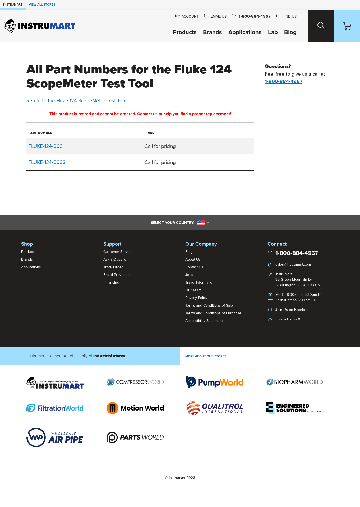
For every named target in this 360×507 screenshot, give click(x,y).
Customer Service (117, 252)
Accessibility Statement (204, 321)
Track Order (113, 267)
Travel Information (199, 282)
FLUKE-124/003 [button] (46, 146)
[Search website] (321, 26)
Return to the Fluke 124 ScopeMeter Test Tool (76, 101)
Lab (273, 32)
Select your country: (180, 222)
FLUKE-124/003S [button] (47, 162)
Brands (212, 32)
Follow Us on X (287, 319)
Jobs (189, 275)
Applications (245, 32)
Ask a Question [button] (115, 259)
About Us (193, 259)
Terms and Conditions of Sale (209, 305)
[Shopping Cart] (347, 26)
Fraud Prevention (117, 275)
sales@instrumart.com (293, 264)
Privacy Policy (196, 298)
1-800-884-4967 (296, 253)
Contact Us (194, 267)
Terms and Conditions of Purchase (213, 313)
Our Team (193, 290)
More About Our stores (205, 356)
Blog (290, 32)
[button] (215, 16)
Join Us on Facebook (292, 309)
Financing (111, 282)
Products (185, 32)
